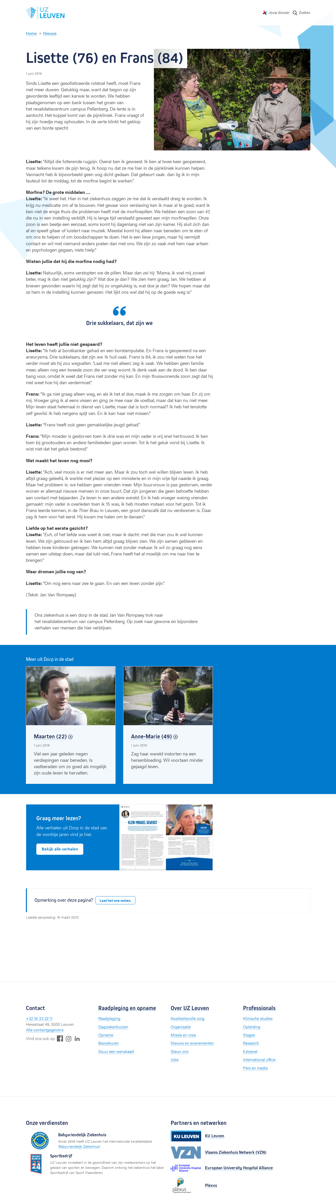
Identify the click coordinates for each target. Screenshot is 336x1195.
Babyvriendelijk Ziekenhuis (79, 1146)
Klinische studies (258, 1018)
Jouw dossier (279, 12)
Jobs (175, 1059)
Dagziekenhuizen (113, 1027)
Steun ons (179, 1051)
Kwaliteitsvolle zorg (187, 1018)
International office (259, 1059)
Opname (105, 1035)
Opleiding (251, 1027)
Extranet (250, 1051)
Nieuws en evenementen (192, 1043)
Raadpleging (109, 1018)
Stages (249, 1035)
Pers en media (255, 1068)
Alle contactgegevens (44, 1030)
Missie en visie (183, 1035)
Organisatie (181, 1027)
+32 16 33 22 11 (39, 1018)
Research (251, 1043)
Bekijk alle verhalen (60, 849)
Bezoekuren (108, 1043)
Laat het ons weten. (115, 900)
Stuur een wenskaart (116, 1051)
